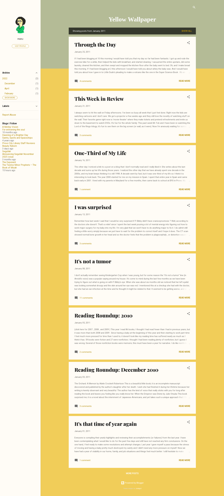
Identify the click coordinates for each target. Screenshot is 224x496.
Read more (184, 81)
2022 (4, 78)
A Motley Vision (10, 127)
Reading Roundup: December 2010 (116, 369)
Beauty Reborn (9, 146)
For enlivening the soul (13, 129)
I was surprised (92, 207)
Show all (187, 31)
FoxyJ (20, 39)
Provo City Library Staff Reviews (18, 143)
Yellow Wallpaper (132, 19)
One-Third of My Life (100, 152)
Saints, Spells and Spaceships (17, 137)
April (7, 88)
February (9, 93)
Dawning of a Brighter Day (15, 135)
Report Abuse (9, 114)
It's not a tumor (92, 261)
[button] (188, 43)
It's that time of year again (105, 423)
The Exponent (9, 162)
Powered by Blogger (132, 483)
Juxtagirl (139, 488)
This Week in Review (99, 98)
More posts (132, 473)
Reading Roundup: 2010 (103, 315)
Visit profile (20, 46)
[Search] (194, 7)
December (10, 83)
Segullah (6, 151)
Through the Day (95, 44)
